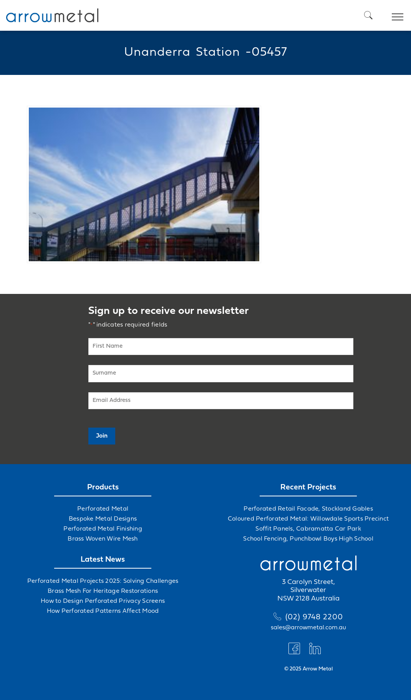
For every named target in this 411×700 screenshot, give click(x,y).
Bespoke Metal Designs (103, 519)
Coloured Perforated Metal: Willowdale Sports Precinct (308, 519)
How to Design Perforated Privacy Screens (103, 601)
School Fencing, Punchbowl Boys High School (308, 539)
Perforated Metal (102, 509)
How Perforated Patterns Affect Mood (103, 611)
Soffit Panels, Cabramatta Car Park (308, 529)
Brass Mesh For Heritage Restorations (103, 591)
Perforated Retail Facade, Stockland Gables (308, 509)
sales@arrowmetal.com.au (308, 628)
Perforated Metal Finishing (102, 529)
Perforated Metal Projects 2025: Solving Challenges (103, 581)
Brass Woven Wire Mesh (103, 539)
